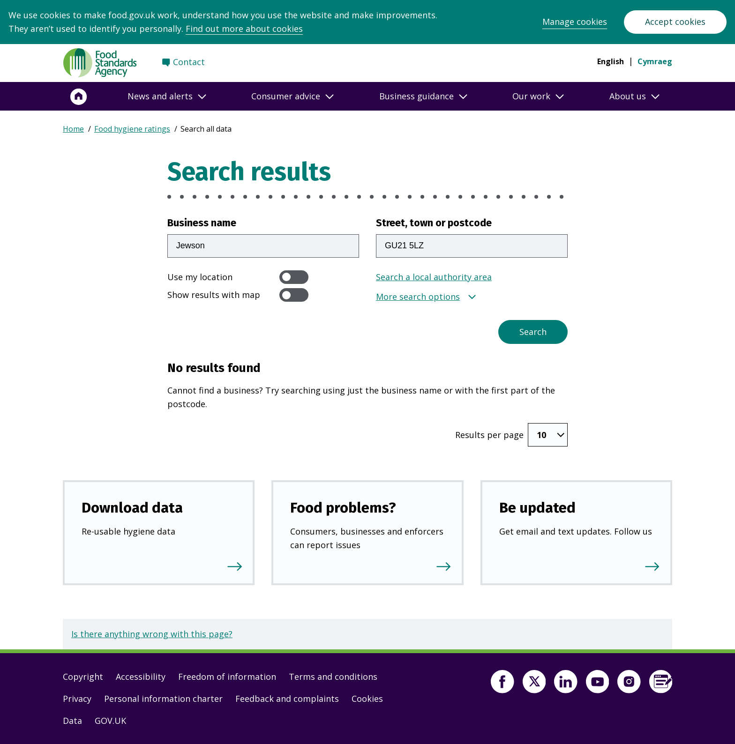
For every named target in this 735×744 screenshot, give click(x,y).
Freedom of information (227, 676)
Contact (189, 61)
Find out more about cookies (244, 28)
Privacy (77, 698)
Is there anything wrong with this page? (151, 634)
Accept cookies (675, 21)
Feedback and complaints (287, 698)
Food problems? (343, 507)
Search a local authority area (434, 277)
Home (73, 129)
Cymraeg (655, 61)
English (610, 61)
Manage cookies (574, 21)
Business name (201, 223)
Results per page (489, 434)
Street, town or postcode (434, 223)
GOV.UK (110, 720)
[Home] (79, 96)
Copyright (83, 676)
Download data (132, 507)
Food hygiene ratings (132, 129)
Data (72, 720)
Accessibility (140, 676)
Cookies (367, 698)
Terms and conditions (333, 676)
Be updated (537, 507)
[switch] (293, 277)
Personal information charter (163, 698)
